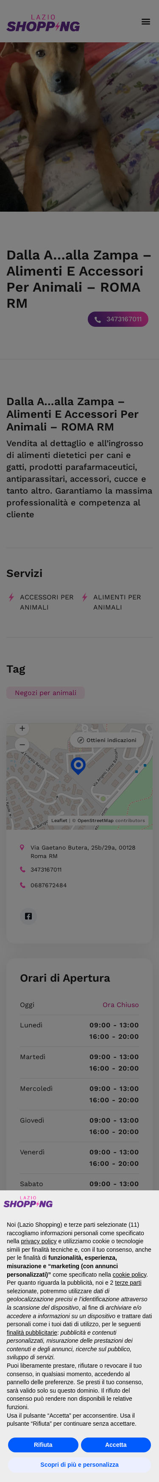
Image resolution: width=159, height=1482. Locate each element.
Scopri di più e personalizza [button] (79, 1464)
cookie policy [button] (129, 1274)
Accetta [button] (116, 1444)
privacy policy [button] (38, 1241)
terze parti (128, 1282)
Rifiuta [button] (43, 1444)
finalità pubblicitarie (32, 1332)
